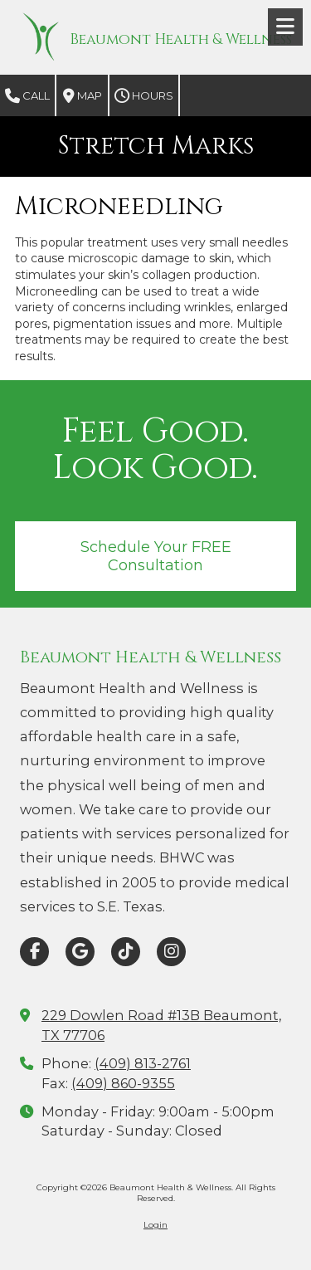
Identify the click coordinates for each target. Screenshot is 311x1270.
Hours (143, 96)
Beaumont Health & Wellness (181, 40)
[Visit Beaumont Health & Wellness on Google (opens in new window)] (80, 951)
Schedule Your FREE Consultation (155, 556)
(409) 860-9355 (123, 1083)
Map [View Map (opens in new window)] (82, 96)
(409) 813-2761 (143, 1063)
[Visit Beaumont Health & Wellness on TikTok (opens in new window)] (125, 951)
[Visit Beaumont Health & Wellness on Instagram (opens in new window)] (171, 951)
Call (27, 96)
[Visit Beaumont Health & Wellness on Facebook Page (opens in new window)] (34, 951)
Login (155, 1224)
